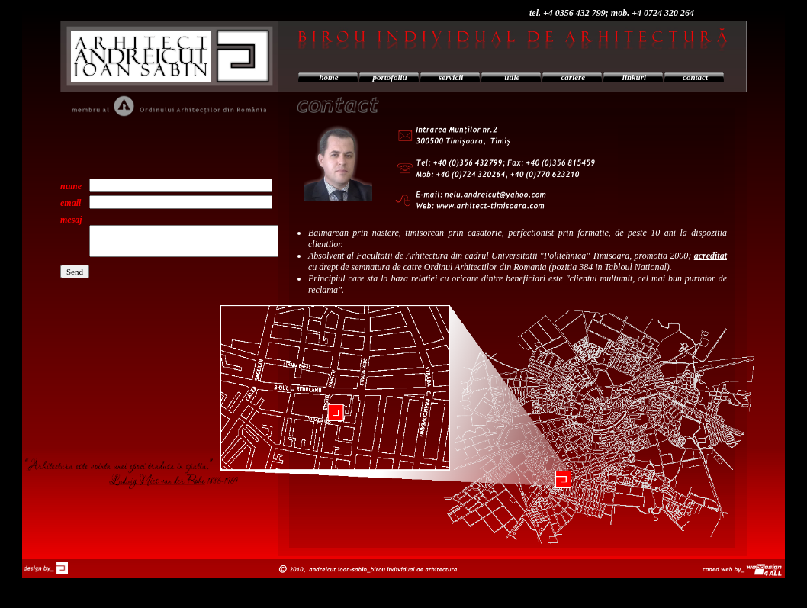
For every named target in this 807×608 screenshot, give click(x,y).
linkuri (634, 77)
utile (511, 77)
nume (71, 186)
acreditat (710, 255)
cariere (573, 77)
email (70, 203)
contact (695, 77)
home (329, 77)
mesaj (71, 219)
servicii (451, 77)
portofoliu (390, 77)
